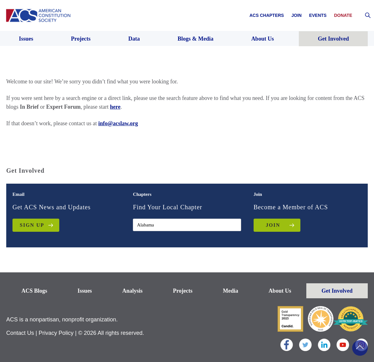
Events (318, 15)
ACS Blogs (34, 291)
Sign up (32, 225)
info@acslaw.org (118, 123)
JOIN (273, 225)
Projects (182, 291)
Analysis (132, 291)
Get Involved (337, 291)
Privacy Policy (56, 333)
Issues (85, 291)
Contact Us (20, 333)
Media (230, 291)
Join (296, 15)
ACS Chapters (267, 15)
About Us (280, 291)
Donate (343, 15)
